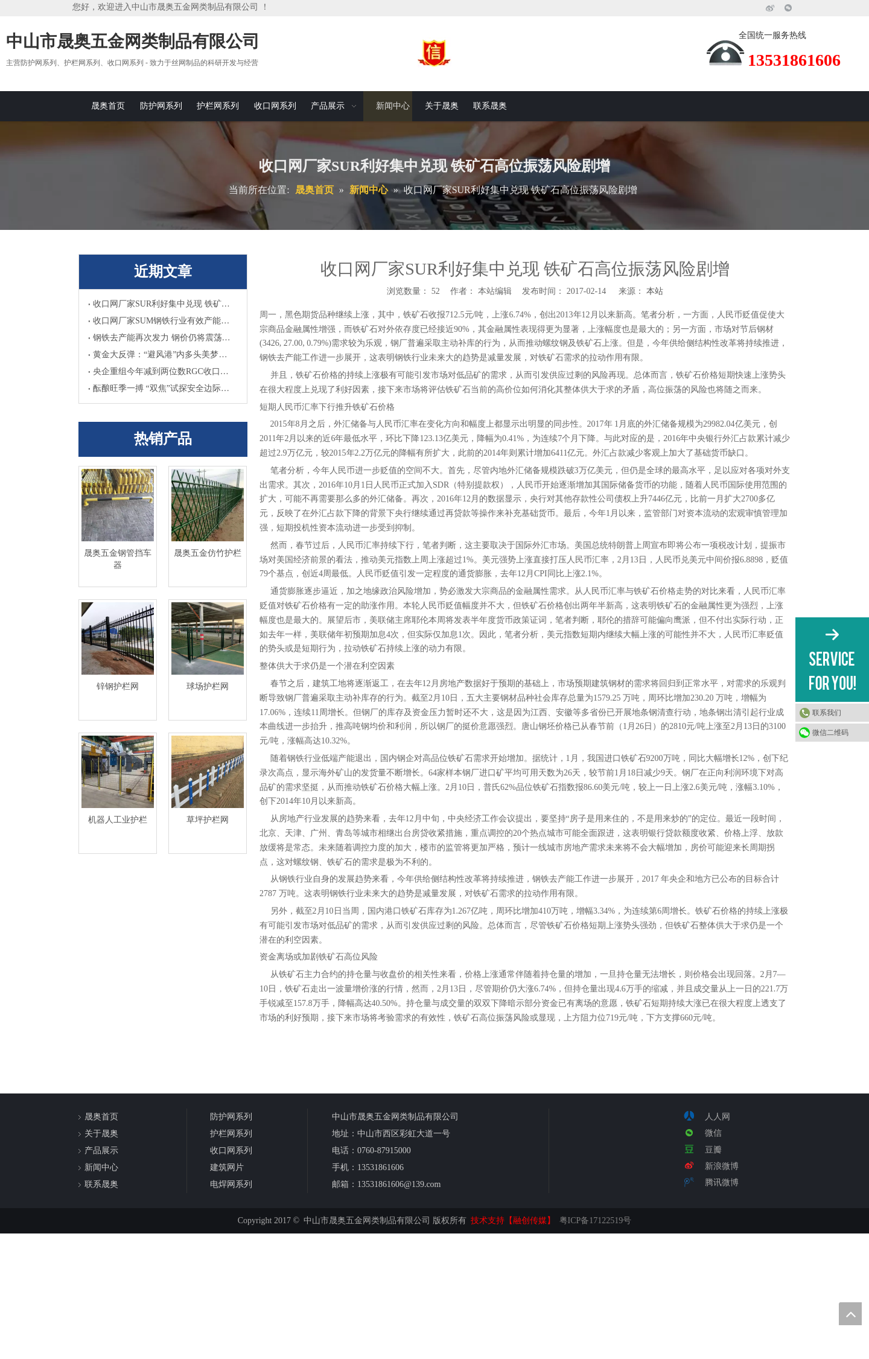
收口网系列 (231, 1150)
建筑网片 (227, 1167)
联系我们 (826, 712)
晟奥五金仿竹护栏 (207, 553)
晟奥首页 (101, 1116)
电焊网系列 (231, 1184)
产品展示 (101, 1150)
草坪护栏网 (207, 819)
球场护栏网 (207, 686)
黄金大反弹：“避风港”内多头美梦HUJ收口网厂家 (163, 354)
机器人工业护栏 (117, 819)
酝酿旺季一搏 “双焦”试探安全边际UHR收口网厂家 (163, 388)
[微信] (788, 8)
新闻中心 (101, 1167)
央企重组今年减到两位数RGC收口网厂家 (163, 371)
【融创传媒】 (530, 1220)
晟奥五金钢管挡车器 (117, 559)
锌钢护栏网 (118, 686)
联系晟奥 (101, 1184)
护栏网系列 (231, 1133)
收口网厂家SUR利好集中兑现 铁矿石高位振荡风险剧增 (163, 303)
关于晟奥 (101, 1133)
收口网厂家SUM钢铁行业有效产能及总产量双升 (163, 320)
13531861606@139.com (399, 1184)
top (850, 1313)
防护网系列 (231, 1116)
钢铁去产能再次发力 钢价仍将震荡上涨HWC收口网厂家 (163, 337)
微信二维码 (830, 732)
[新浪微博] (770, 8)
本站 (654, 291)
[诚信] (434, 52)
